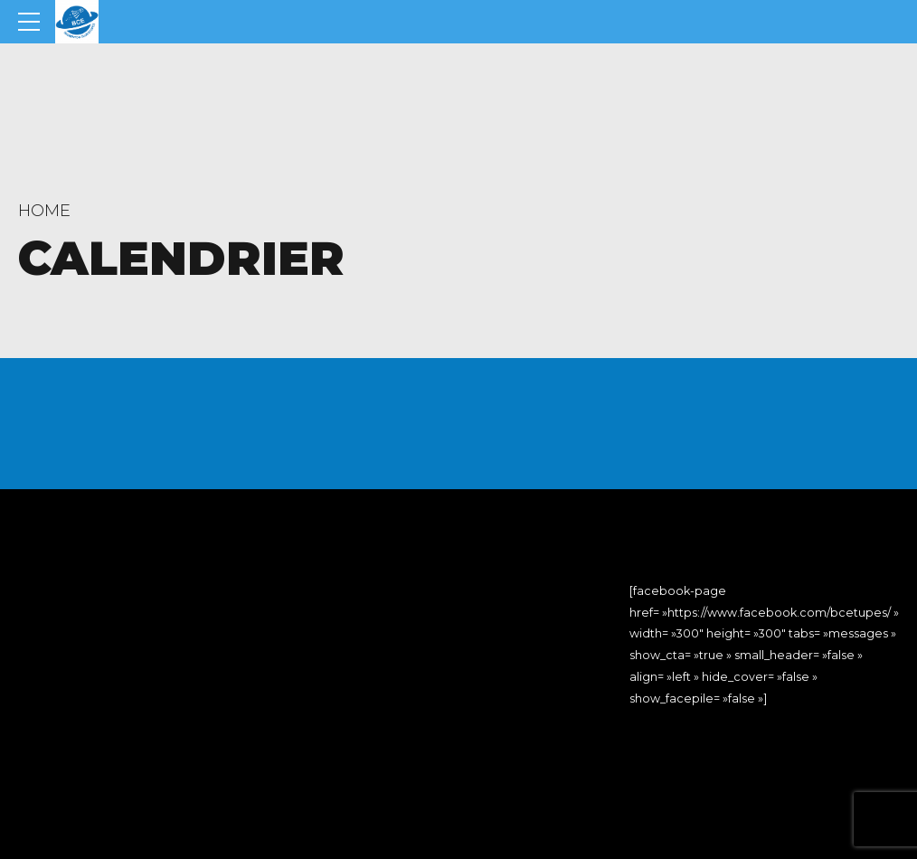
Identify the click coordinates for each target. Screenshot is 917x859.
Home (44, 210)
